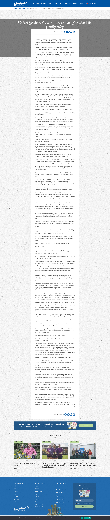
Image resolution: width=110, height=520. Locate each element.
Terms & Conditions (39, 506)
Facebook (61, 486)
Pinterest (61, 502)
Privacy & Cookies (39, 504)
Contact (75, 3)
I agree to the (84, 503)
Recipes (50, 3)
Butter (15, 488)
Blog (36, 494)
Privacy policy (88, 517)
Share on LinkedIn (74, 32)
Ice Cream (16, 499)
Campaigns (67, 3)
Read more (17, 468)
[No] (108, 518)
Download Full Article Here (42, 411)
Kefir (15, 502)
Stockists (37, 499)
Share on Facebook (65, 32)
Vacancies (37, 502)
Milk (15, 486)
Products (43, 3)
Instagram (61, 496)
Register (85, 425)
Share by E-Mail (71, 32)
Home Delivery (91, 3)
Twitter (61, 489)
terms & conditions (87, 503)
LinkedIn (61, 499)
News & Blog (58, 3)
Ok (82, 517)
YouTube (61, 492)
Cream (16, 491)
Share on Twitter (68, 32)
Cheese (16, 496)
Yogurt (16, 494)
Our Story (35, 3)
